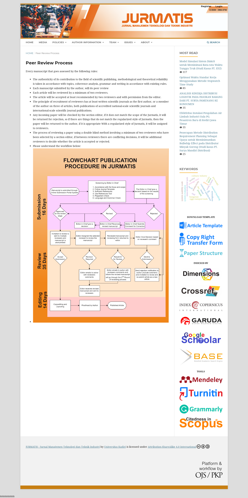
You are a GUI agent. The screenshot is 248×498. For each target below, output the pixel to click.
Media (43, 42)
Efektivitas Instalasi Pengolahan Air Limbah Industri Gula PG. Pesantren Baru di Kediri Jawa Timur (201, 118)
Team (113, 42)
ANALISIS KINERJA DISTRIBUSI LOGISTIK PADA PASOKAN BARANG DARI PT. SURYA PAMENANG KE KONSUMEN (201, 99)
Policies (58, 42)
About (145, 42)
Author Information (87, 42)
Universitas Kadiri (115, 446)
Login (218, 6)
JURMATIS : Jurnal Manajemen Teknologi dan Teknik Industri (63, 446)
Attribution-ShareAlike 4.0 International (179, 446)
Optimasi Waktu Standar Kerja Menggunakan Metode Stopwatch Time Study (200, 81)
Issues (128, 42)
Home (29, 42)
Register (206, 6)
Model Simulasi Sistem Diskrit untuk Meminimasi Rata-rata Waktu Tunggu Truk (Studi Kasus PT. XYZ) (201, 65)
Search (213, 42)
